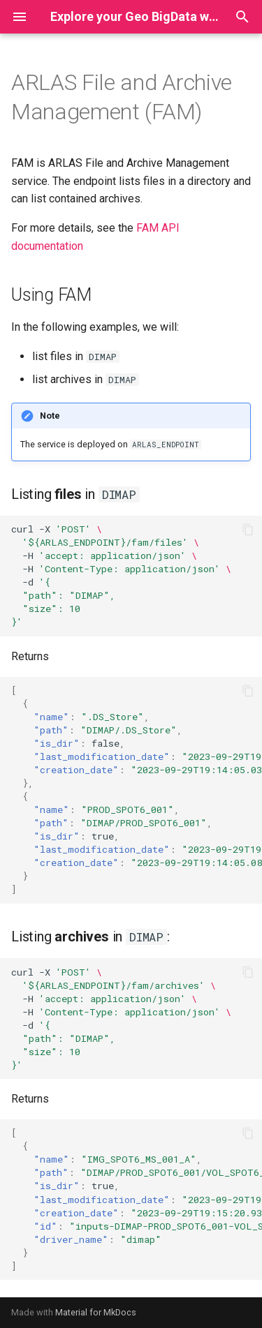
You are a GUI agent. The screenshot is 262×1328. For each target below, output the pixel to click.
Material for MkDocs (95, 1312)
